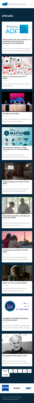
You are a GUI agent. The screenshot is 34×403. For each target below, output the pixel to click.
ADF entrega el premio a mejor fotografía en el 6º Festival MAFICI (16, 148)
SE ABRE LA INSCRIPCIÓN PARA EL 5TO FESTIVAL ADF (15, 319)
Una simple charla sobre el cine (15, 356)
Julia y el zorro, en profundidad (15, 283)
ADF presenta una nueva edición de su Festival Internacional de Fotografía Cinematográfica (16, 41)
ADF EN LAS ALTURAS (11, 114)
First (5, 371)
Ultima (5, 375)
